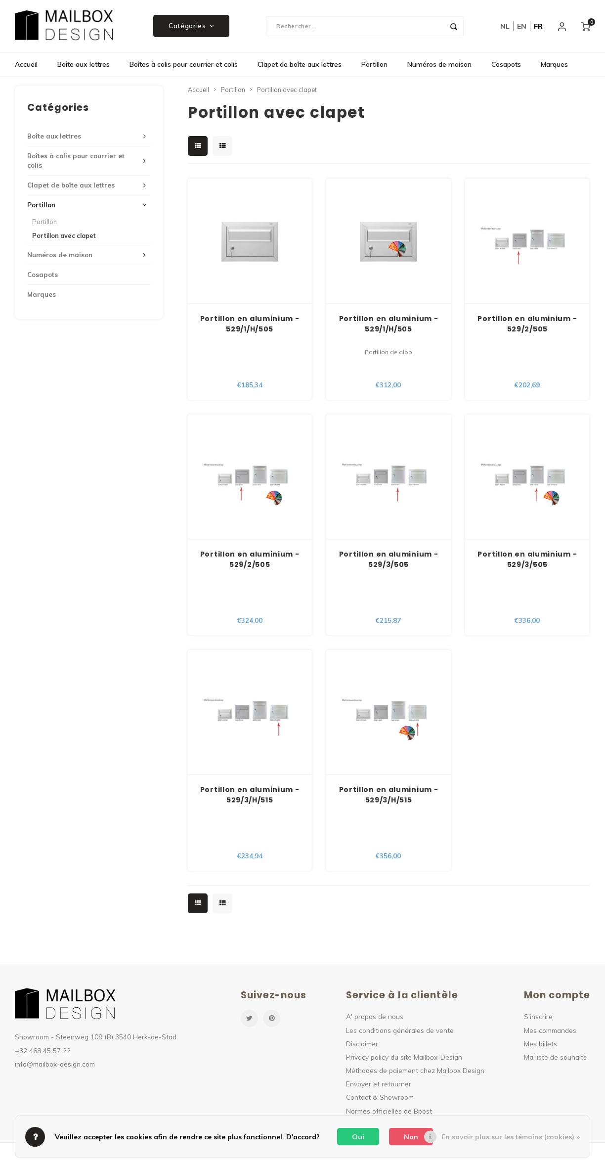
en (521, 27)
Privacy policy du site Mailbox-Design (404, 1059)
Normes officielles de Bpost (389, 1113)
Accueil (26, 66)
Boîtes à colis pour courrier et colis (184, 66)
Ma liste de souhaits (555, 1059)
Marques (554, 66)
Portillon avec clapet (64, 238)
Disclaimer (362, 1045)
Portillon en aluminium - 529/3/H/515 (250, 797)
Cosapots (506, 66)
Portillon (374, 66)
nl (505, 27)
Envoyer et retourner (378, 1086)
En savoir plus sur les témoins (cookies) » (510, 1136)
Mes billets (540, 1045)
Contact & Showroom (380, 1099)
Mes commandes (550, 1032)
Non (411, 1136)
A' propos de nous (374, 1019)
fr (538, 27)
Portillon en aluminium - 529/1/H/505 (250, 326)
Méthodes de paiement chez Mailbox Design (415, 1073)
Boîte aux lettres (83, 66)
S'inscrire (538, 1019)
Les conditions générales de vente (400, 1032)
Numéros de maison (439, 66)
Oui (358, 1136)
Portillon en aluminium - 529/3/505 (388, 562)
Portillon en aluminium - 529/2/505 (527, 326)
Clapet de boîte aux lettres (300, 66)
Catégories (191, 27)
